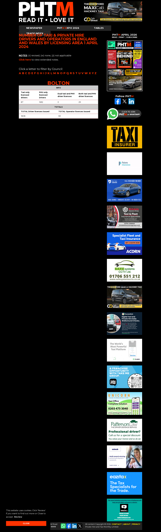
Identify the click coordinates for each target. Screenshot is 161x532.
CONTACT (117, 524)
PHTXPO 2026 (68, 28)
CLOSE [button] (26, 523)
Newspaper (34, 28)
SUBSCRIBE (131, 37)
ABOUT (126, 524)
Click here (25, 59)
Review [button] (18, 517)
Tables (99, 28)
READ (114, 37)
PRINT (122, 37)
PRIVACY (136, 524)
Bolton (58, 83)
